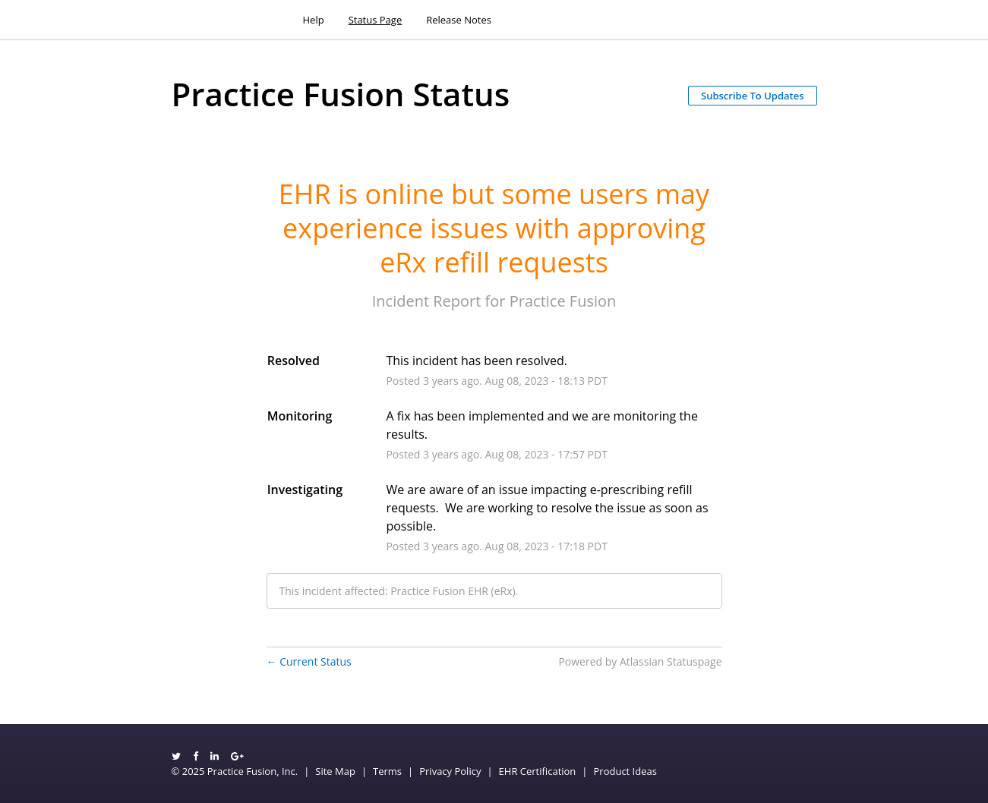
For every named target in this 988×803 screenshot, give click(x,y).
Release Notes (458, 20)
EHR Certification (537, 771)
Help (313, 20)
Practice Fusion (563, 301)
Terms (387, 771)
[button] (752, 95)
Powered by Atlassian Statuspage (639, 661)
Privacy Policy (450, 771)
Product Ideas (625, 771)
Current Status (309, 661)
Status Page (375, 20)
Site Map (335, 771)
